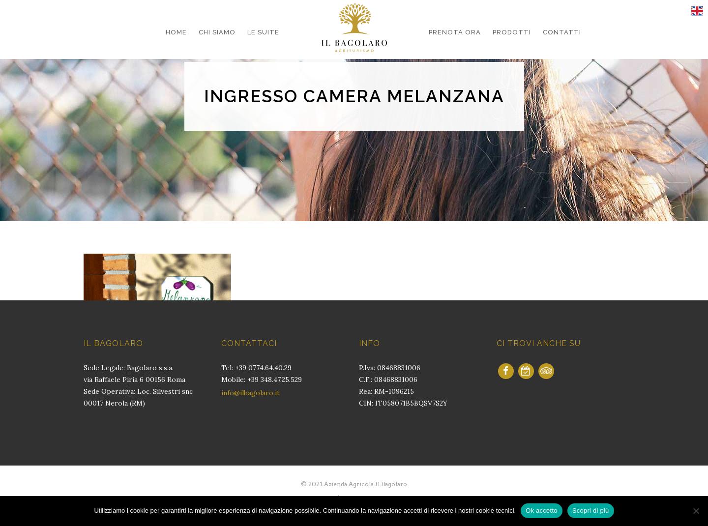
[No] (696, 511)
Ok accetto (542, 510)
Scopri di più (590, 510)
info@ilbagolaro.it (250, 392)
